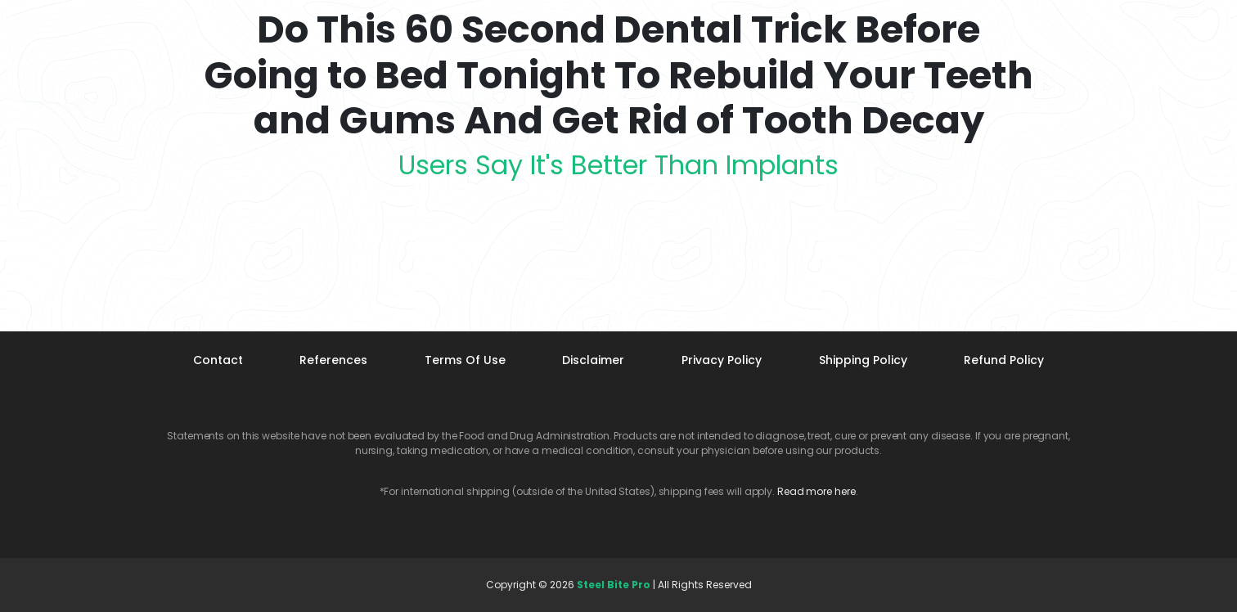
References (333, 360)
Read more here (816, 491)
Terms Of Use (465, 360)
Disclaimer (593, 360)
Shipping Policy (863, 360)
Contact (218, 360)
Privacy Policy (721, 360)
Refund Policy (1004, 360)
